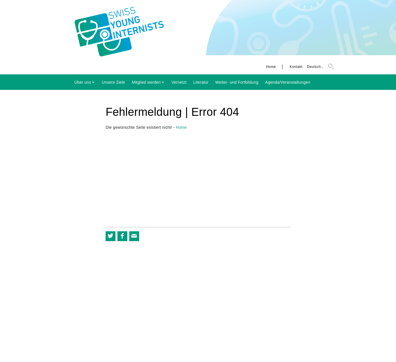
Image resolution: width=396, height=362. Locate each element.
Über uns (82, 82)
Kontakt (296, 67)
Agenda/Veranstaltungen (287, 82)
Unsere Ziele (113, 82)
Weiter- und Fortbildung (237, 82)
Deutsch (314, 67)
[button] (110, 236)
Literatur (201, 82)
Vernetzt (179, 82)
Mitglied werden (146, 82)
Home (271, 67)
